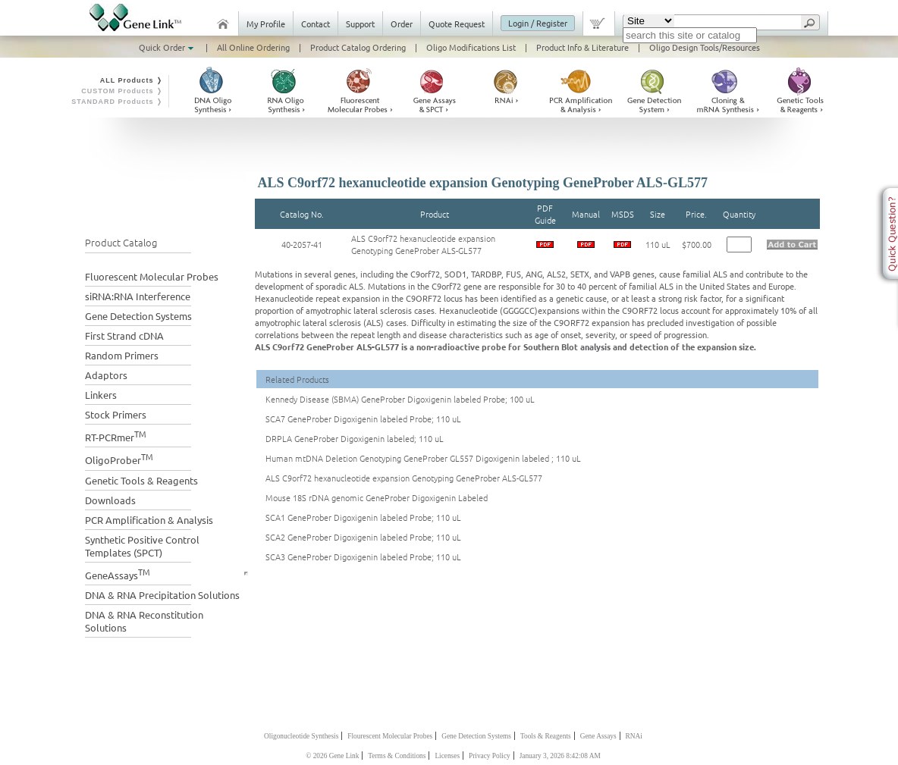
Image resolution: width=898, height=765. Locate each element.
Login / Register (537, 23)
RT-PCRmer (115, 436)
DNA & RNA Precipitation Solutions (162, 594)
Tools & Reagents (545, 736)
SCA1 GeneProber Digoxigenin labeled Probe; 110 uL (363, 517)
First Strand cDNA (124, 335)
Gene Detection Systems (138, 315)
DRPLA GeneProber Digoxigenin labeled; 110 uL (354, 438)
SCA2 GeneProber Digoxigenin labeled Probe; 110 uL (363, 537)
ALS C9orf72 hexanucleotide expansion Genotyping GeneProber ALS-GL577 (423, 244)
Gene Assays (598, 736)
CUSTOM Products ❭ (122, 91)
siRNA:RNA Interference (137, 296)
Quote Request (457, 23)
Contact (315, 23)
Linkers (101, 394)
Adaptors (106, 374)
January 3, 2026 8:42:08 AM (560, 756)
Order (402, 23)
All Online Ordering (253, 47)
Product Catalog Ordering (358, 47)
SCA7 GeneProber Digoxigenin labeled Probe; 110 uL (363, 418)
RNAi (634, 736)
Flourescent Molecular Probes (389, 736)
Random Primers (122, 355)
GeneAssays (117, 574)
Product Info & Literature (582, 47)
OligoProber (119, 458)
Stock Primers (115, 414)
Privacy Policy (489, 756)
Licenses (447, 756)
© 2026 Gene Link (332, 756)
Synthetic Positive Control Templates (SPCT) (142, 546)
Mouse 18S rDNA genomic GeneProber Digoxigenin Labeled (376, 497)
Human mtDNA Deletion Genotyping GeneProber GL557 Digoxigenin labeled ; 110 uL (423, 458)
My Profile (265, 23)
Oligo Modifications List (471, 47)
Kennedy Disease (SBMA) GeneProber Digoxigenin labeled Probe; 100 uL (400, 399)
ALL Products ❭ (131, 80)
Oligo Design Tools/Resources (704, 47)
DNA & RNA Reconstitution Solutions (144, 621)
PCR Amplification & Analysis (149, 519)
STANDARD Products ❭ (117, 101)
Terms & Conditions (396, 756)
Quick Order (167, 47)
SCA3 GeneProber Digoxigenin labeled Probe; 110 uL (363, 556)
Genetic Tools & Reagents (141, 480)
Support (360, 23)
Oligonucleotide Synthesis (301, 736)
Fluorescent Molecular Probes (151, 276)
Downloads (110, 500)
